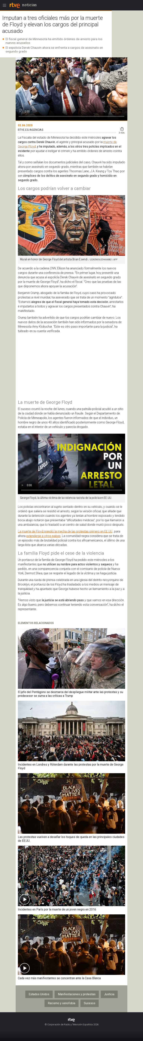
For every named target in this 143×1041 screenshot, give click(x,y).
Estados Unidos (39, 994)
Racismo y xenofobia (61, 1003)
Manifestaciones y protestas (77, 994)
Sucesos (89, 1003)
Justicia (109, 994)
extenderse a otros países (43, 536)
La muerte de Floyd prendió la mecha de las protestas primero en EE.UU (65, 531)
